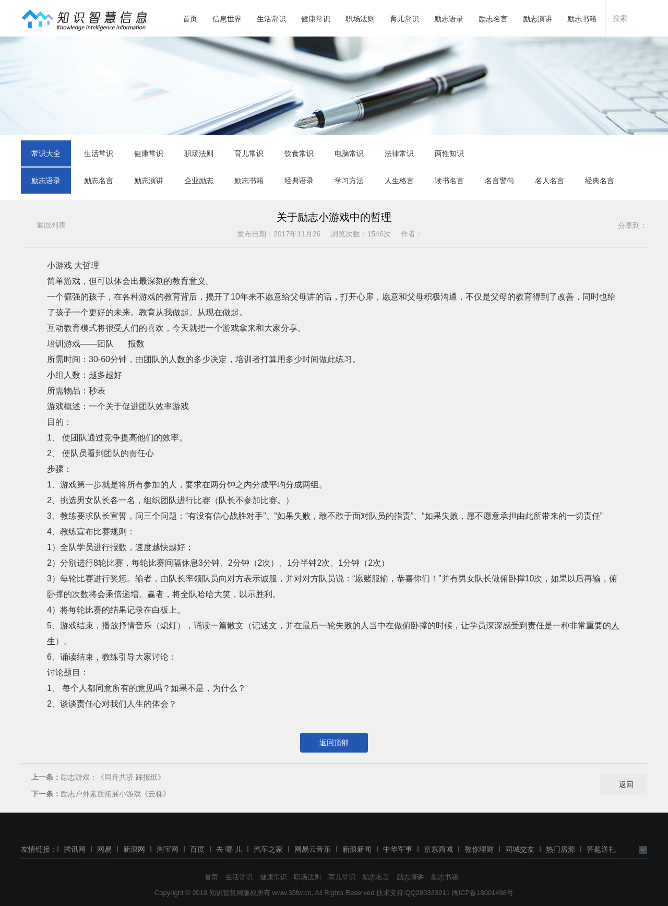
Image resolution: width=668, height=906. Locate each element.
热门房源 (560, 849)
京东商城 (438, 849)
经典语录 (299, 180)
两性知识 (449, 153)
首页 (190, 19)
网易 (104, 849)
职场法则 (360, 19)
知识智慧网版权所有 (239, 893)
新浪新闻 (357, 849)
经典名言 (599, 180)
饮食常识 (299, 153)
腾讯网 (75, 849)
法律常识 (399, 153)
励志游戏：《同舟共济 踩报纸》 (113, 777)
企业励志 (198, 180)
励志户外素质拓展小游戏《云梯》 (115, 794)
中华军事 (397, 849)
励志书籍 (582, 19)
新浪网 (134, 849)
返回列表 (51, 225)
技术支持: (390, 893)
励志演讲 (537, 19)
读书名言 (449, 180)
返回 (626, 784)
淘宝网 (167, 849)
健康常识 (315, 19)
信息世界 (227, 19)
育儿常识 (404, 19)
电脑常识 (349, 153)
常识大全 (46, 153)
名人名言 (549, 180)
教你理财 (479, 849)
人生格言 (399, 180)
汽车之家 (268, 849)
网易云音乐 (312, 849)
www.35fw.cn (292, 893)
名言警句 (499, 180)
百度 (197, 849)
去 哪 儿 (229, 849)
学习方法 (349, 180)
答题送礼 (601, 849)
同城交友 (519, 849)
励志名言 (493, 19)
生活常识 (271, 19)
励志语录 (448, 19)
